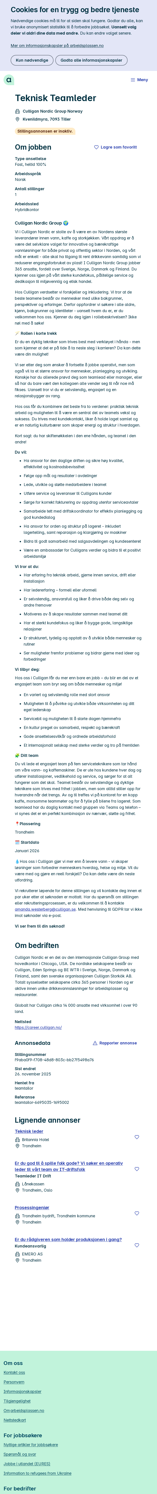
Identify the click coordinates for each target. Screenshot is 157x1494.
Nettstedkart (15, 1420)
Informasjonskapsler (22, 1391)
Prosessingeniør (32, 1207)
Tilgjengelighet (17, 1401)
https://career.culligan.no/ (38, 1027)
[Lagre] (137, 1137)
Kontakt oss (14, 1372)
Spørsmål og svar (20, 1454)
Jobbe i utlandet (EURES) (27, 1463)
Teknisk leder (29, 1131)
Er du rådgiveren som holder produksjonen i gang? (68, 1239)
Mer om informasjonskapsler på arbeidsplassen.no (57, 45)
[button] (115, 1043)
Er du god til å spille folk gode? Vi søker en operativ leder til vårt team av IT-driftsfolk (69, 1166)
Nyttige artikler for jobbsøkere (31, 1444)
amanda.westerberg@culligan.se (45, 909)
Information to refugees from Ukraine (37, 1473)
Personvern (14, 1382)
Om (24, 1411)
